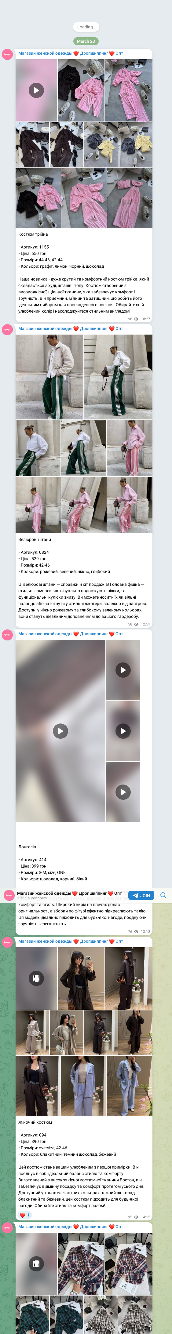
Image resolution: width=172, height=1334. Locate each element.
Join (141, 7)
